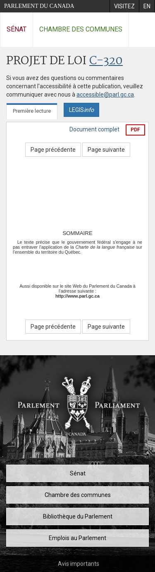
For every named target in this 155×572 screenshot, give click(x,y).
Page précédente (53, 149)
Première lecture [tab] (32, 111)
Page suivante (106, 149)
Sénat (16, 29)
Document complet (94, 129)
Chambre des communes (80, 29)
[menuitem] (124, 6)
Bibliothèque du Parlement (77, 516)
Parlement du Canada (39, 6)
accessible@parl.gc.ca (105, 94)
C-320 (106, 61)
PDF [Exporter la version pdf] (135, 130)
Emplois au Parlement (77, 538)
